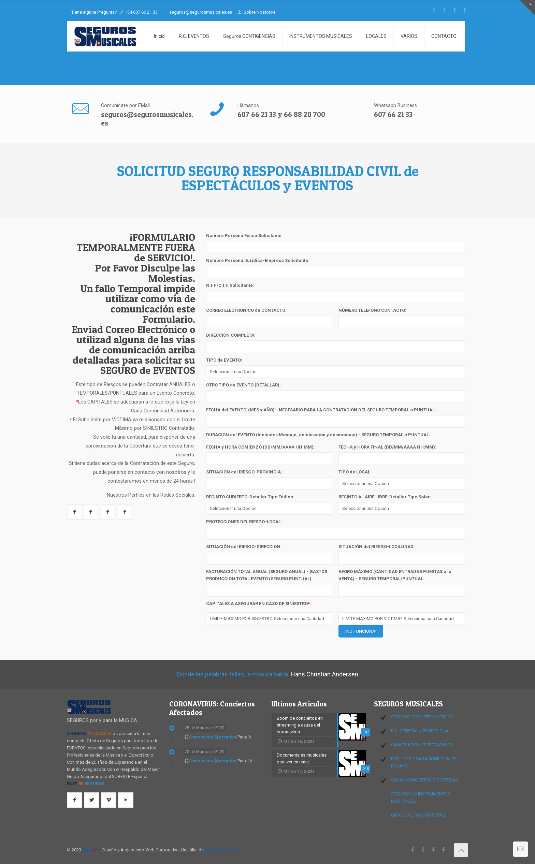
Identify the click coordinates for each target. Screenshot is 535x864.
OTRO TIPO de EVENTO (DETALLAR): (243, 384)
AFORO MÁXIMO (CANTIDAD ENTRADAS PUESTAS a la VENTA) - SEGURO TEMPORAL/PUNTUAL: (394, 575)
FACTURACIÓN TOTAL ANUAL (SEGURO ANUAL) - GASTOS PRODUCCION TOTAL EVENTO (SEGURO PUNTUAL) (266, 575)
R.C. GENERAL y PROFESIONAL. (421, 730)
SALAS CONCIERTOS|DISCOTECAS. (425, 779)
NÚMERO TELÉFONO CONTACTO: (372, 310)
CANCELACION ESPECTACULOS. (422, 744)
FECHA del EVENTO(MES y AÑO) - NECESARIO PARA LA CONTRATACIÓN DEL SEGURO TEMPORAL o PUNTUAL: (321, 409)
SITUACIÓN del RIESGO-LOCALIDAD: (376, 546)
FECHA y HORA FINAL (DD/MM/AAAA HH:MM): (387, 447)
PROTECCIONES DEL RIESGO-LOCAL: (244, 521)
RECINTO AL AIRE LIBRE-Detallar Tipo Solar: (384, 496)
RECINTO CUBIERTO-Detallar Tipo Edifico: (250, 496)
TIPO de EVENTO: (224, 360)
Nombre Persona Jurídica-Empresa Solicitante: (257, 260)
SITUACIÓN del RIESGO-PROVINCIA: (244, 471)
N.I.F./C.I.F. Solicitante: (230, 285)
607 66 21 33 (393, 114)
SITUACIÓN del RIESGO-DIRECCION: (243, 546)
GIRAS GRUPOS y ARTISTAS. (418, 815)
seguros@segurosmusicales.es (147, 118)
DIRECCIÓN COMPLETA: (231, 335)
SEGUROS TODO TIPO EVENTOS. (422, 716)
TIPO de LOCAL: (355, 471)
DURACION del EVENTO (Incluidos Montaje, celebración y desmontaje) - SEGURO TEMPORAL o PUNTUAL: (318, 434)
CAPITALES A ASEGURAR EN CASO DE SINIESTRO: (258, 603)
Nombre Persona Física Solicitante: (244, 235)
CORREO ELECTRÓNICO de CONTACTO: (246, 310)
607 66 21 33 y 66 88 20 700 (281, 114)
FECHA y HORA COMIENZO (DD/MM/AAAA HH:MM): (260, 447)
